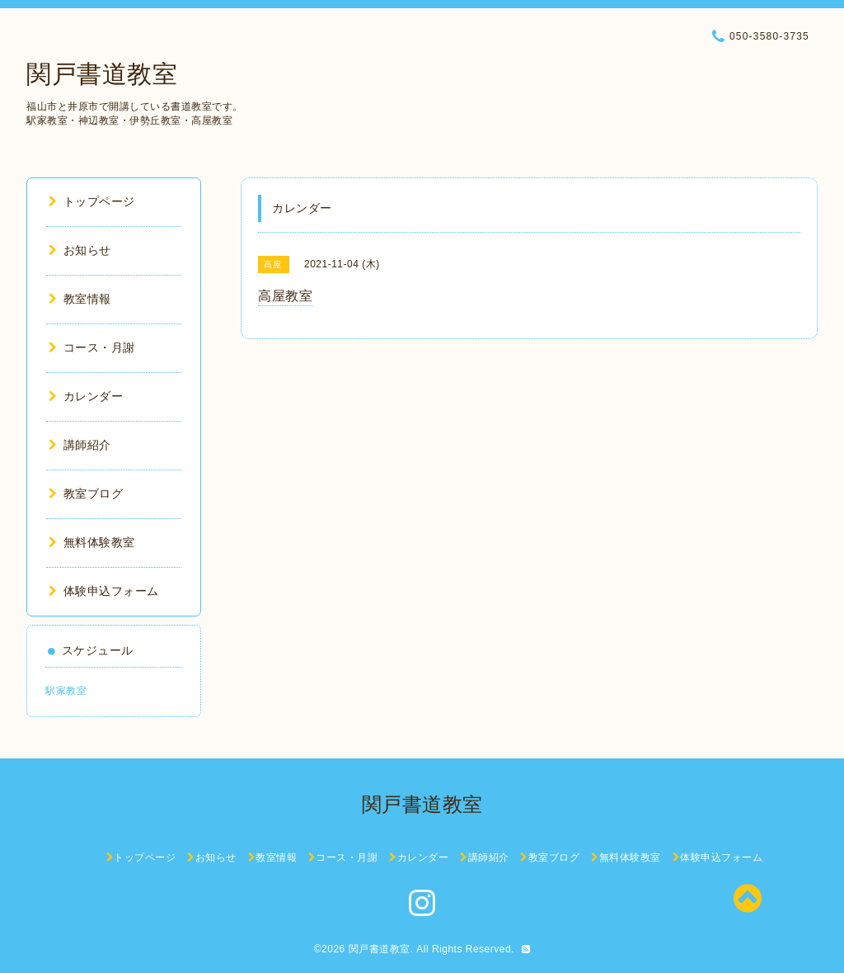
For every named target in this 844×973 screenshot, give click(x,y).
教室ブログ (86, 493)
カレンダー (86, 396)
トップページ (92, 201)
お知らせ (80, 250)
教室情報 (80, 298)
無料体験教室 (92, 542)
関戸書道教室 (101, 73)
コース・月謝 (92, 347)
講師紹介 (80, 444)
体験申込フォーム (104, 590)
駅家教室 (66, 691)
